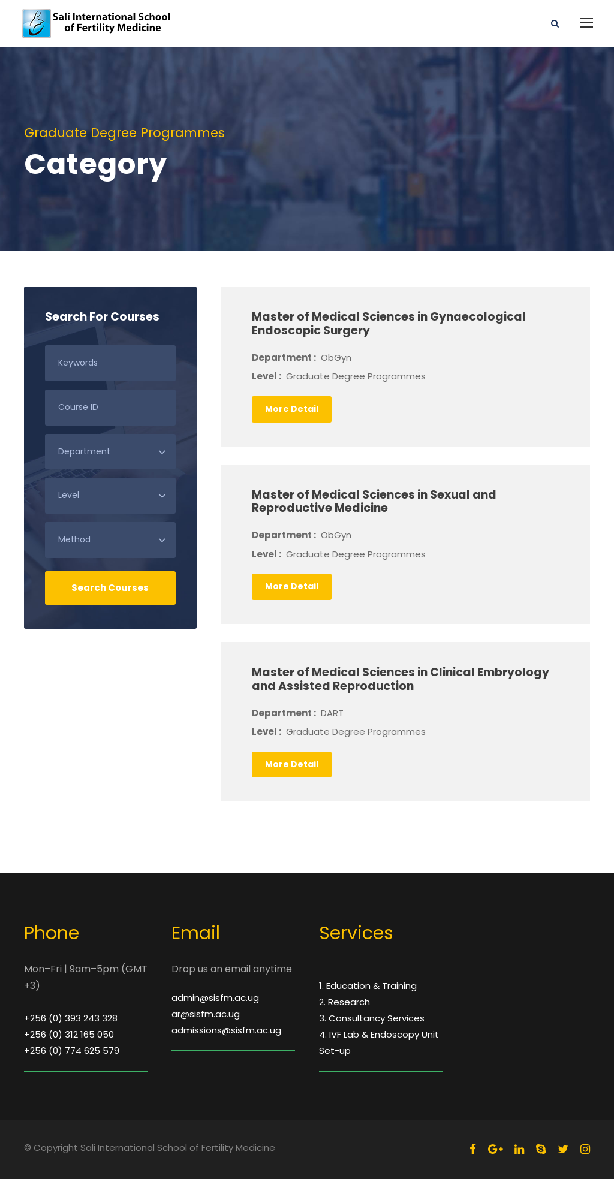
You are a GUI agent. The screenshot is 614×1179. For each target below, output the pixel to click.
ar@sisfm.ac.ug (205, 1014)
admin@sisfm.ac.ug (215, 997)
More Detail (291, 409)
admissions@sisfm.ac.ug (226, 1030)
